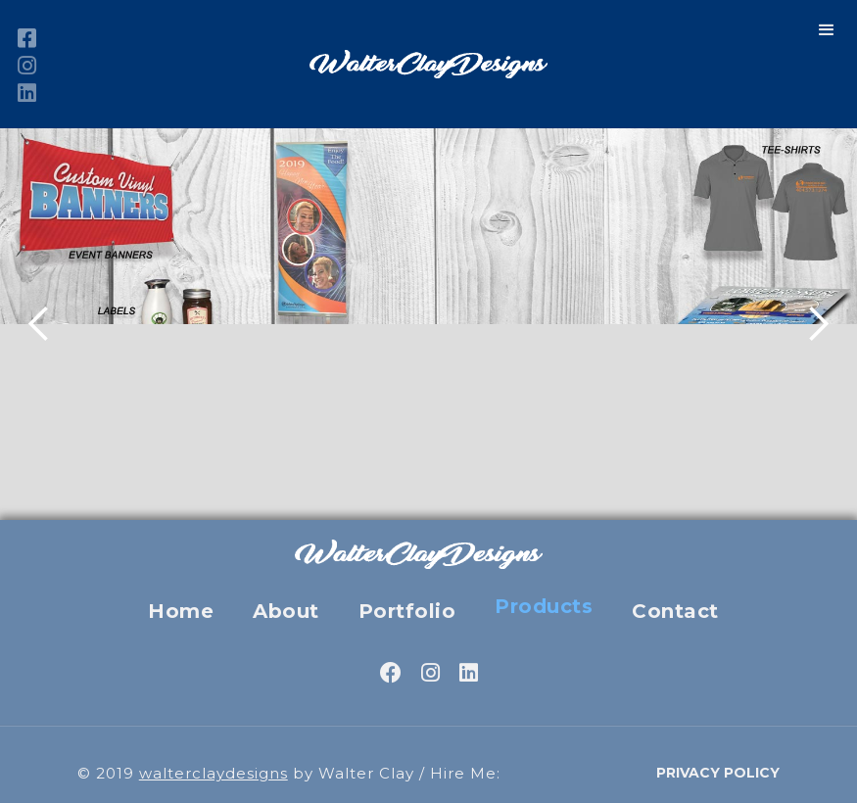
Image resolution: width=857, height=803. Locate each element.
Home (181, 611)
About (286, 611)
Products (544, 606)
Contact (675, 611)
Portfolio (407, 611)
